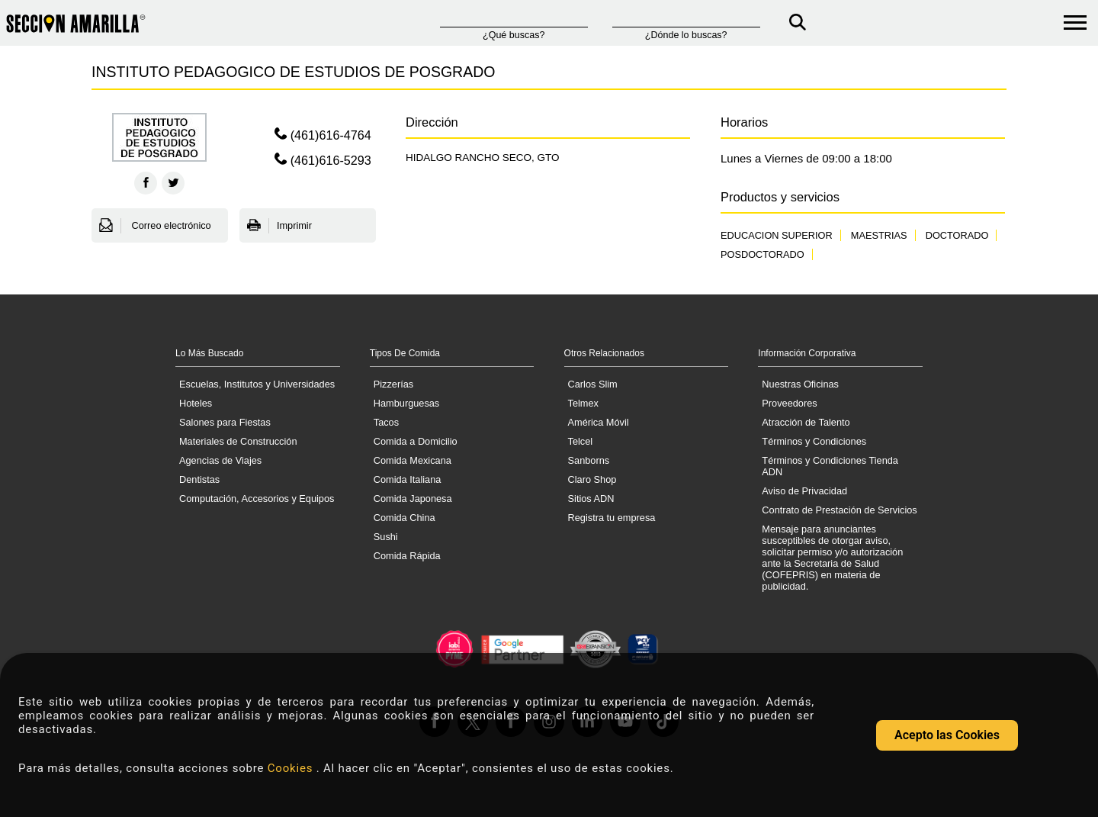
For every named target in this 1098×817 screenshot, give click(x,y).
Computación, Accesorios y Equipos (256, 498)
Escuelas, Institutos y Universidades (257, 384)
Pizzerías (393, 384)
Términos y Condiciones (814, 441)
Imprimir (279, 225)
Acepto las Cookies (947, 735)
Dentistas (199, 479)
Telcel (580, 441)
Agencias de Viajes (220, 460)
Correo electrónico (155, 225)
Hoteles (195, 403)
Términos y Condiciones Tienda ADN (830, 466)
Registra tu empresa (612, 517)
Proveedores (789, 403)
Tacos (386, 422)
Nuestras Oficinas (800, 384)
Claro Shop (592, 479)
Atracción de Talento (805, 422)
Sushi (386, 536)
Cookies (292, 768)
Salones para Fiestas (225, 422)
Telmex (583, 403)
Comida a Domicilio (416, 441)
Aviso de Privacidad (804, 491)
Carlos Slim (593, 384)
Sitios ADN (591, 498)
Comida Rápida (407, 555)
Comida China (404, 517)
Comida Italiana (407, 479)
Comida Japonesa (413, 498)
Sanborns (589, 460)
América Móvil (598, 422)
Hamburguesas (406, 403)
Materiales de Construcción (238, 441)
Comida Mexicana (412, 460)
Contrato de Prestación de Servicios (839, 510)
